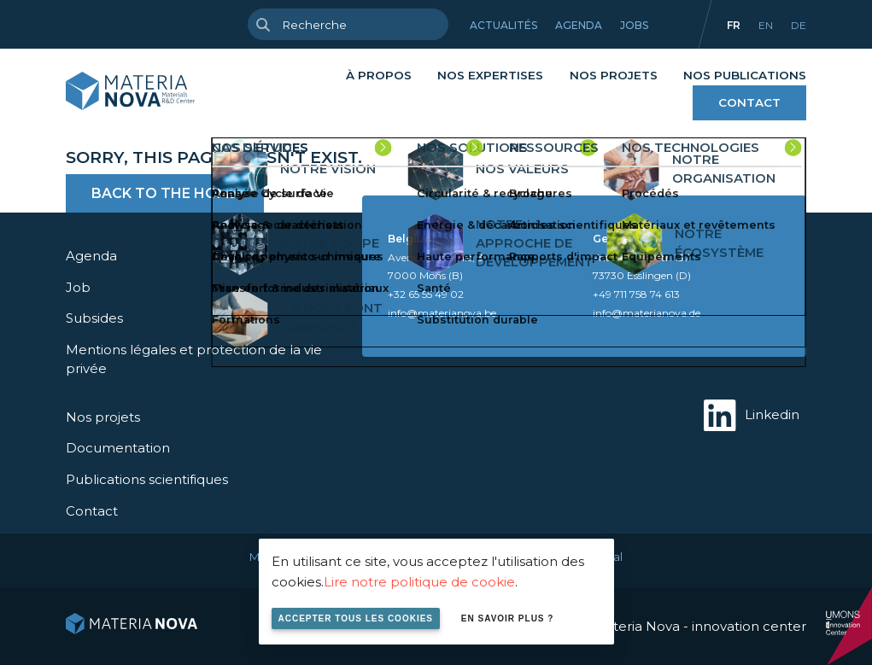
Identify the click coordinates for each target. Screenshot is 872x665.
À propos (379, 75)
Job (78, 287)
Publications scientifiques (147, 479)
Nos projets (614, 75)
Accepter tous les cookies (356, 618)
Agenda (578, 25)
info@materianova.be (442, 312)
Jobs (634, 25)
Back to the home (164, 193)
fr (733, 25)
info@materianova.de (646, 312)
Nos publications (744, 75)
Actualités (503, 25)
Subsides (94, 318)
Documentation (118, 448)
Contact (749, 102)
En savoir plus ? (507, 618)
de (798, 25)
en (765, 25)
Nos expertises (490, 75)
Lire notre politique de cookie (419, 582)
